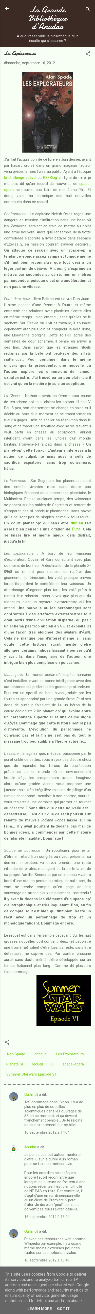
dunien (77, 523)
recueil (37, 1064)
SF (52, 1064)
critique (40, 1054)
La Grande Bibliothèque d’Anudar (47, 18)
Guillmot (31, 1094)
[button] (88, 55)
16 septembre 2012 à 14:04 (46, 1132)
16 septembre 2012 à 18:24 (46, 1216)
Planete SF (15, 1064)
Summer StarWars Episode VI (31, 1074)
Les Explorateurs (70, 1054)
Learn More (39, 1308)
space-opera (73, 1064)
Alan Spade (15, 1054)
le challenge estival (20, 177)
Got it (63, 1308)
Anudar (30, 1147)
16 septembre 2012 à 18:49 (46, 1260)
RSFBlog (50, 177)
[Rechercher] (88, 10)
